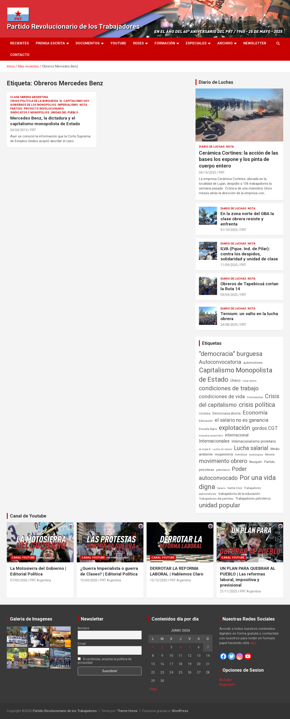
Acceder (225, 680)
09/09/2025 (229, 295)
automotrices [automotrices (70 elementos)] (253, 362)
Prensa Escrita (50, 43)
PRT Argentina (40, 580)
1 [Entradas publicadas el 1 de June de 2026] (153, 647)
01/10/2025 (229, 230)
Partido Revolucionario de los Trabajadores (73, 26)
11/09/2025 (229, 265)
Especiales (196, 43)
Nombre (83, 628)
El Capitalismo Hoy (74, 101)
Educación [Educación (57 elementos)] (206, 420)
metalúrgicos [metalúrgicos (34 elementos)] (256, 454)
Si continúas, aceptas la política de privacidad (105, 660)
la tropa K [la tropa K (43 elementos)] (204, 449)
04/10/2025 (207, 172)
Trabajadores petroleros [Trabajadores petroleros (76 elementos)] (253, 499)
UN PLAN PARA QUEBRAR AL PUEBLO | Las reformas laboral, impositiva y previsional (247, 577)
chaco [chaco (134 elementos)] (235, 380)
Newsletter (254, 43)
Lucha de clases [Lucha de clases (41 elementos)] (222, 449)
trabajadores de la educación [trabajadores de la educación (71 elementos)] (239, 494)
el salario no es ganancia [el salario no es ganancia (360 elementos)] (241, 420)
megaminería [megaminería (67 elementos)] (224, 454)
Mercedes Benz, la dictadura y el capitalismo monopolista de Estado (45, 120)
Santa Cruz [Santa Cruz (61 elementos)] (234, 488)
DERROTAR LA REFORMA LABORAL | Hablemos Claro (176, 571)
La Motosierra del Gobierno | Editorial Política (38, 571)
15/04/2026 (88, 580)
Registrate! (227, 685)
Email (82, 643)
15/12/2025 (158, 580)
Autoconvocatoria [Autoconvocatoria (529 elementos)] (220, 362)
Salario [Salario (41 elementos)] (221, 488)
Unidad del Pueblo (64, 112)
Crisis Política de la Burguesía (34, 101)
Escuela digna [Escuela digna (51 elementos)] (208, 429)
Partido (16, 108)
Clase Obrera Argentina (29, 97)
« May (152, 689)
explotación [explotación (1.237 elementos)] (234, 427)
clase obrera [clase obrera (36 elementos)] (249, 380)
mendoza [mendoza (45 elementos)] (241, 454)
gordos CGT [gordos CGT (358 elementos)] (265, 428)
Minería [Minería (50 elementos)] (270, 454)
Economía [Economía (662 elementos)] (255, 413)
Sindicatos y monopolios (29, 112)
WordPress (180, 711)
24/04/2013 (18, 130)
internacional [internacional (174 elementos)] (237, 435)
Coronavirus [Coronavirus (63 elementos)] (255, 397)
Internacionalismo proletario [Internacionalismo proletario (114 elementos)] (254, 441)
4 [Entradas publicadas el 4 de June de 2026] (180, 647)
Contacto (19, 55)
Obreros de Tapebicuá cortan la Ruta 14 (249, 286)
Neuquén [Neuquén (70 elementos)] (255, 462)
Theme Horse (127, 711)
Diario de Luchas (216, 82)
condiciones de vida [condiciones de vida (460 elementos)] (222, 396)
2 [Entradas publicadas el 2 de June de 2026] (162, 647)
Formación (165, 43)
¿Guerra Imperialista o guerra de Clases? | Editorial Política (109, 571)
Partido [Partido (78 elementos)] (269, 462)
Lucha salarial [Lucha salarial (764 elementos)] (251, 448)
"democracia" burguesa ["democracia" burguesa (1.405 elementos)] (231, 353)
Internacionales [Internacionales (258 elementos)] (214, 441)
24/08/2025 (229, 324)
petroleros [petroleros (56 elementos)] (223, 470)
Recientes (19, 43)
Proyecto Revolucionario (44, 108)
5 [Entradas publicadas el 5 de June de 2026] (190, 647)
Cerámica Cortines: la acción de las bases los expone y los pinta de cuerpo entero (238, 159)
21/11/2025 (228, 591)
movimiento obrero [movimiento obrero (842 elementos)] (223, 461)
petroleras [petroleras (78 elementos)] (206, 470)
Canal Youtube (23, 557)
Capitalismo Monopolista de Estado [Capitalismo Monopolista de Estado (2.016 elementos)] (235, 374)
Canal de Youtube (28, 516)
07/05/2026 (18, 580)
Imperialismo (68, 104)
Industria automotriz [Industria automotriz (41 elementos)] (211, 435)
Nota (83, 104)
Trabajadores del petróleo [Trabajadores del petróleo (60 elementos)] (216, 498)
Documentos (88, 43)
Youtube (118, 43)
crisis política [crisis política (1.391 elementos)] (257, 404)
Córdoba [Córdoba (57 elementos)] (204, 413)
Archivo (225, 43)
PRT (33, 130)
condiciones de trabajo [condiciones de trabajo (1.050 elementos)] (229, 388)
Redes (138, 43)
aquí (253, 643)
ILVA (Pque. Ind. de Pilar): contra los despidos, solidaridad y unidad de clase (249, 254)
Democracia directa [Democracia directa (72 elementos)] (227, 413)
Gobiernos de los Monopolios (33, 104)
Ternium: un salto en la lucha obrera (249, 316)
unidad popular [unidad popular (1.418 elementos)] (219, 505)
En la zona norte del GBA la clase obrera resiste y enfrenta (247, 219)
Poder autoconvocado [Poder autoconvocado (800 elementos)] (223, 473)
